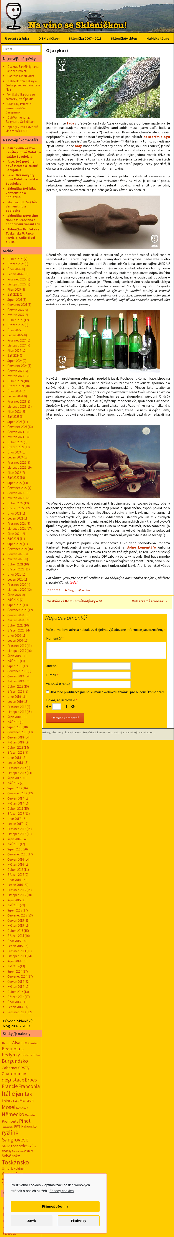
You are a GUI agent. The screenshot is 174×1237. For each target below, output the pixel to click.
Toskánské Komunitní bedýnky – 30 (72, 601)
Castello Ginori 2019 (20, 76)
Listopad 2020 (16, 590)
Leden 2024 (15, 396)
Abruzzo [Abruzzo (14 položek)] (6, 1043)
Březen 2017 (15, 813)
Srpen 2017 (14, 788)
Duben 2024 (15, 381)
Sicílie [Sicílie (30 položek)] (32, 1146)
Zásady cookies (61, 1191)
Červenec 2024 (17, 366)
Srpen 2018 (14, 727)
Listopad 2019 (16, 651)
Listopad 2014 (16, 956)
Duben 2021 (15, 564)
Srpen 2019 (14, 666)
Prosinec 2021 (16, 523)
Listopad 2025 (16, 284)
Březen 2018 (15, 752)
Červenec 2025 (17, 305)
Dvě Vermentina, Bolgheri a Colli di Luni (20, 119)
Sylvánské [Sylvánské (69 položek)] (11, 1155)
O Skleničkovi (48, 38)
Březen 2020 (15, 630)
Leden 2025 (15, 335)
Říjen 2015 (14, 900)
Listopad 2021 (16, 528)
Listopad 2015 (16, 895)
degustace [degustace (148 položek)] (13, 1080)
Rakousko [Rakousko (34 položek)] (29, 1126)
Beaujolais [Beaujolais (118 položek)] (13, 1049)
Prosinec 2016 (16, 829)
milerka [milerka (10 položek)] (15, 1101)
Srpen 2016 (14, 849)
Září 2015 (13, 905)
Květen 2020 (15, 620)
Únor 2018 (14, 758)
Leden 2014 (15, 1007)
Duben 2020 (15, 625)
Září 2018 (13, 722)
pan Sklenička (17, 148)
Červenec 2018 (17, 732)
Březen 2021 (15, 569)
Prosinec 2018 (16, 707)
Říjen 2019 (14, 656)
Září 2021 (13, 539)
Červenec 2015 (17, 915)
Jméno (52, 666)
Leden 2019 (15, 701)
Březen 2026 (15, 264)
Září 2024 (13, 355)
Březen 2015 (15, 936)
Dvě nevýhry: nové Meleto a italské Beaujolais (23, 152)
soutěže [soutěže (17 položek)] (28, 1151)
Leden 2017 (15, 824)
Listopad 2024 (16, 345)
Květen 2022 (15, 498)
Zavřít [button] (31, 1220)
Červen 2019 (15, 676)
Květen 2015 (15, 925)
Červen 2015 (15, 920)
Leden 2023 (15, 457)
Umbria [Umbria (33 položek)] (7, 1168)
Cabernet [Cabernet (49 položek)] (10, 1067)
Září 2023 (13, 416)
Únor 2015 (14, 941)
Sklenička (14, 188)
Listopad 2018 (16, 712)
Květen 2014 (15, 986)
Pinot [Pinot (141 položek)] (25, 1121)
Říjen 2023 (14, 412)
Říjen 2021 (14, 534)
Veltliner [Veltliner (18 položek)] (19, 1169)
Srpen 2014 (14, 971)
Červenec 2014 (17, 976)
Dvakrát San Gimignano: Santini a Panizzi (22, 69)
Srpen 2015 (14, 910)
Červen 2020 (15, 615)
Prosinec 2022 (16, 462)
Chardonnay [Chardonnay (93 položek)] (14, 1074)
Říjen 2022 (14, 473)
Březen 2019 (15, 691)
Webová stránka (58, 684)
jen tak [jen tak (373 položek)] (24, 1094)
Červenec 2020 (17, 610)
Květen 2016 (15, 864)
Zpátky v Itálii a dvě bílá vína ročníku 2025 (22, 129)
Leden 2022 (15, 518)
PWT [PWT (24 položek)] (17, 1126)
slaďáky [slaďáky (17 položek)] (6, 1151)
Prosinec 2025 (16, 279)
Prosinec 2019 (16, 646)
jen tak (86, 590)
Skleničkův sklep (124, 38)
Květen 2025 (15, 315)
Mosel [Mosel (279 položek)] (9, 1107)
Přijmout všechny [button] (55, 1206)
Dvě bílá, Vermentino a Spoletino (21, 192)
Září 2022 (13, 478)
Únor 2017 (14, 819)
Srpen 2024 (14, 361)
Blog (71, 590)
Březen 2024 (15, 386)
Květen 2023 (15, 437)
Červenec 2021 (17, 549)
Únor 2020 (14, 635)
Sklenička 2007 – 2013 (85, 38)
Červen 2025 (15, 310)
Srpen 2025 (14, 300)
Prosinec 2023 (16, 401)
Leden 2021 (15, 579)
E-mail (52, 675)
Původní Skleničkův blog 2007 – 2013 (18, 1023)
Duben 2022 (15, 503)
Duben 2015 (15, 931)
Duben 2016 (15, 870)
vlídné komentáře (141, 547)
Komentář (55, 638)
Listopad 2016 (16, 834)
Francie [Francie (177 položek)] (10, 1086)
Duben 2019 (15, 686)
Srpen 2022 (14, 483)
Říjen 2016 (14, 839)
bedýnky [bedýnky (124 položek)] (11, 1055)
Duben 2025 (15, 320)
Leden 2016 (15, 885)
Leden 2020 (15, 640)
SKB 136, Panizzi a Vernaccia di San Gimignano (18, 108)
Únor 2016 (14, 880)
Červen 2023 (15, 432)
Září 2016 (13, 844)
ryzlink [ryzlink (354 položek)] (10, 1132)
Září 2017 (13, 783)
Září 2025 (13, 294)
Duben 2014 (15, 992)
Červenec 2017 (17, 793)
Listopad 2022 (16, 467)
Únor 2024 (14, 391)
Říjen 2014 (14, 961)
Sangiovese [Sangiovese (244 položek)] (15, 1139)
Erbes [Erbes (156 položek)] (31, 1080)
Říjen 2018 (14, 717)
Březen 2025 (15, 325)
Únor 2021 (14, 574)
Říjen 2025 (14, 289)
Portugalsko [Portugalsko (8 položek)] (7, 1126)
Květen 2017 (15, 803)
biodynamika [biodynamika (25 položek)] (30, 1055)
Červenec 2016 (17, 854)
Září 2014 (13, 966)
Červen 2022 (15, 493)
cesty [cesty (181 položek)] (24, 1067)
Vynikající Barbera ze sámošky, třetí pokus (20, 96)
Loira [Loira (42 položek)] (6, 1100)
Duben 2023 (15, 442)
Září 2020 (13, 600)
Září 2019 (13, 661)
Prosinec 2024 (16, 340)
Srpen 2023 (14, 422)
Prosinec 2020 (16, 585)
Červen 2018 (15, 737)
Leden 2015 (15, 946)
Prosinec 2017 (16, 768)
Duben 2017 (15, 808)
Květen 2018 (15, 742)
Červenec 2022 (17, 488)
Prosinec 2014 (16, 951)
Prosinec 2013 (16, 1012)
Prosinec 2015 (16, 890)
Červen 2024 (15, 371)
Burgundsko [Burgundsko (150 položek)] (15, 1061)
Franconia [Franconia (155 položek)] (29, 1086)
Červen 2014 (15, 982)
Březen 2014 (15, 997)
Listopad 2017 (16, 773)
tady (70, 123)
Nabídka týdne (157, 38)
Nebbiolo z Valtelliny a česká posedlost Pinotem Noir (23, 85)
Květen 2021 (15, 559)
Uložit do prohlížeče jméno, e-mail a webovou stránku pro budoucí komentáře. (107, 692)
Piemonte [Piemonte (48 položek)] (10, 1121)
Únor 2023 (14, 452)
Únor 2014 (14, 1002)
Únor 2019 (14, 697)
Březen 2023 (15, 447)
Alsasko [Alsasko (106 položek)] (19, 1042)
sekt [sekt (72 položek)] (23, 1146)
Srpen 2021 (14, 544)
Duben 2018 (15, 747)
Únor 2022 (14, 513)
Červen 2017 (15, 798)
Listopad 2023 (16, 406)
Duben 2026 (15, 259)
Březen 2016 (15, 875)
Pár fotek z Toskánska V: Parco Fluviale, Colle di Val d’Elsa (22, 235)
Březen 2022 (15, 508)
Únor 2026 (14, 269)
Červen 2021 (15, 554)
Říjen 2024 (14, 350)
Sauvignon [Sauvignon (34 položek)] (10, 1146)
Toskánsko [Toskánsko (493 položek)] (15, 1162)
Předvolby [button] (78, 1220)
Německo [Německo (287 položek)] (13, 1114)
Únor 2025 (14, 330)
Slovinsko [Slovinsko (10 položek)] (17, 1151)
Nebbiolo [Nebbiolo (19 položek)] (22, 1108)
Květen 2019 (15, 681)
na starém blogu (156, 136)
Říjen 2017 (14, 778)
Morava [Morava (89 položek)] (26, 1100)
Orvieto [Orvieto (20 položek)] (30, 1115)
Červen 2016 (15, 859)
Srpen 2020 (14, 605)
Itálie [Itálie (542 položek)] (8, 1094)
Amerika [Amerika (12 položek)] (33, 1043)
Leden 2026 (15, 274)
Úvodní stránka (17, 38)
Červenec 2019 (17, 671)
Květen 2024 (15, 376)
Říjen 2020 (14, 595)
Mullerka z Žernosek (150, 601)
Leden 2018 (15, 763)
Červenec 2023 (17, 427)
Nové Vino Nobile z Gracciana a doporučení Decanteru (23, 220)
